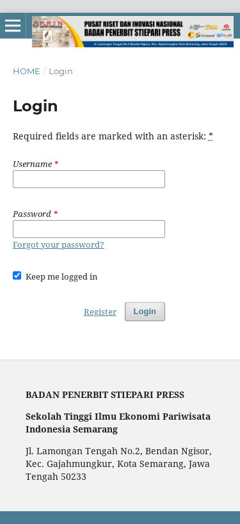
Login (145, 311)
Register (100, 311)
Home (26, 71)
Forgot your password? (58, 244)
